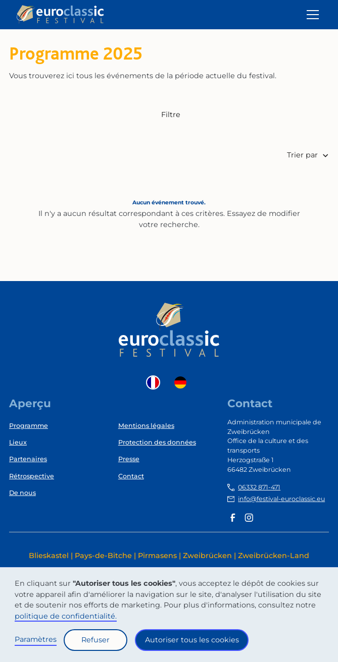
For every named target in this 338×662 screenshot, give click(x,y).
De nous (22, 492)
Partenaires (28, 459)
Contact (131, 476)
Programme (28, 425)
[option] (183, 382)
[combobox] (155, 382)
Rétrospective (31, 476)
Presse (128, 459)
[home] (60, 14)
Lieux (18, 442)
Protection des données (157, 442)
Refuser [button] (95, 639)
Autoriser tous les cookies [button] (192, 639)
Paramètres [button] (36, 639)
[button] (311, 15)
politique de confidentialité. (66, 616)
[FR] (155, 382)
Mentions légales (146, 425)
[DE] (183, 382)
